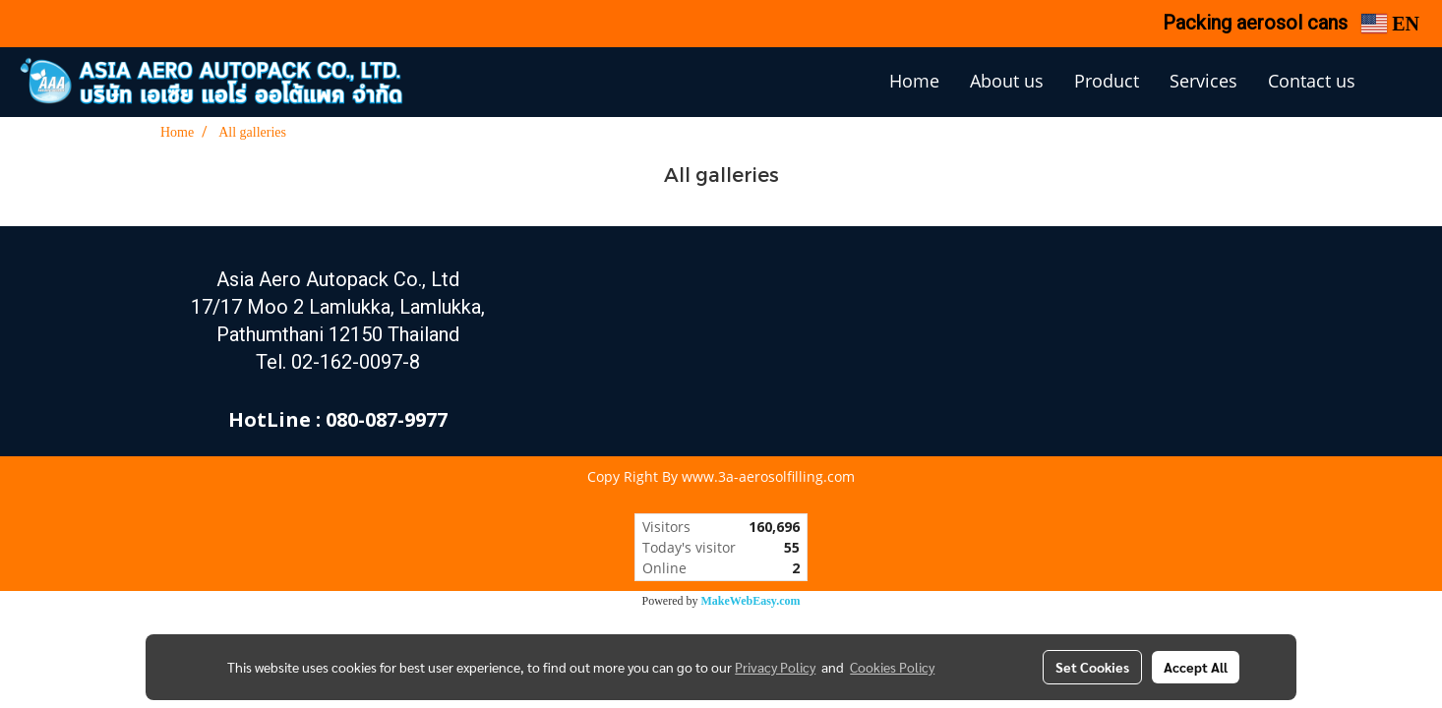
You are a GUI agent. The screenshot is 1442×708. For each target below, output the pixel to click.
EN (1390, 23)
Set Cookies (1092, 667)
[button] (1399, 82)
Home (914, 80)
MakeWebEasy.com (751, 601)
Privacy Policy (775, 667)
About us (1007, 80)
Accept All (1196, 667)
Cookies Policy (892, 667)
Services (1203, 80)
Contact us (1311, 80)
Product (1106, 80)
